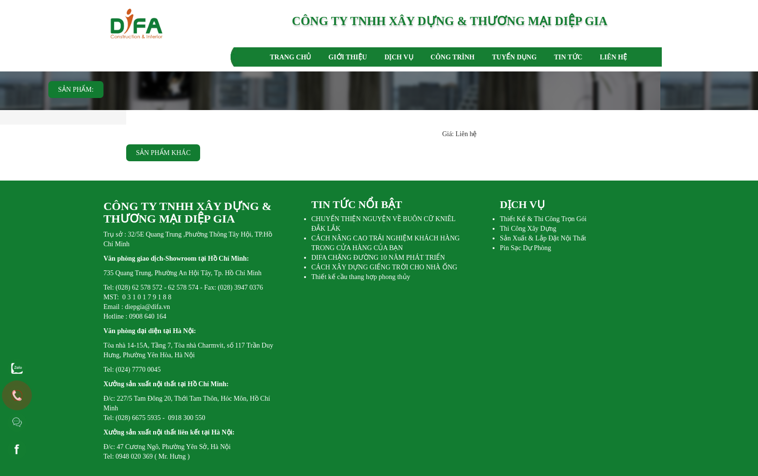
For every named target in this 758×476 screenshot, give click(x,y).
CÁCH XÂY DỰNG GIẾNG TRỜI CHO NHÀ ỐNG (384, 267)
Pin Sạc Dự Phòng (525, 248)
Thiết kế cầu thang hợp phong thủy (360, 276)
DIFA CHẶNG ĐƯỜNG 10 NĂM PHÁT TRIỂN (378, 257)
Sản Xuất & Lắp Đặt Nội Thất (543, 238)
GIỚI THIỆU (347, 57)
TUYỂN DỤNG (514, 57)
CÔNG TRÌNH (453, 57)
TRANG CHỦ (290, 57)
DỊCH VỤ (398, 57)
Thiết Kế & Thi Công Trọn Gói (543, 219)
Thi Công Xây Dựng (528, 228)
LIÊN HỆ (613, 57)
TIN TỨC (568, 57)
